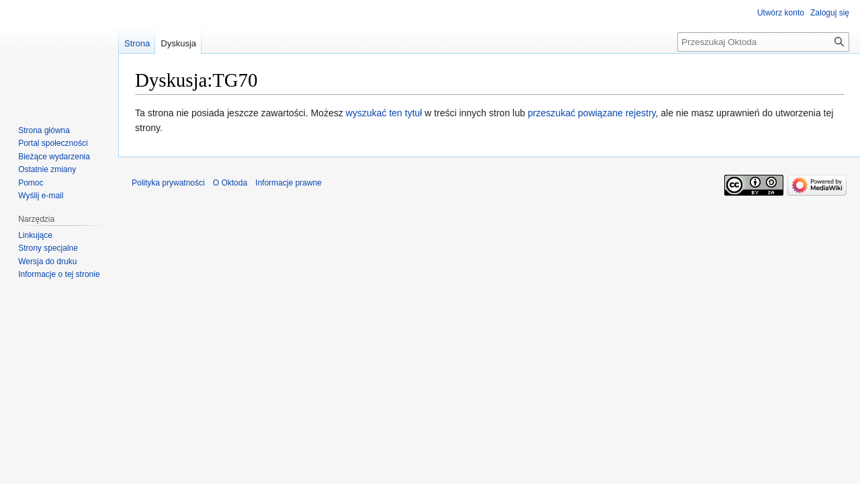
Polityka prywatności (168, 183)
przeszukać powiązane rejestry (591, 113)
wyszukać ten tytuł (384, 113)
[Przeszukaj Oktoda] (763, 42)
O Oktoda (230, 183)
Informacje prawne (288, 183)
